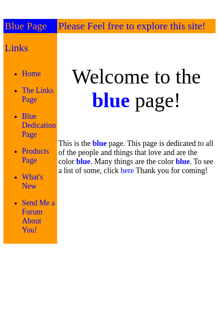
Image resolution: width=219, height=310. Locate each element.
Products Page (35, 155)
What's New (32, 181)
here (127, 170)
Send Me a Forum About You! (38, 216)
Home (31, 73)
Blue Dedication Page (39, 125)
